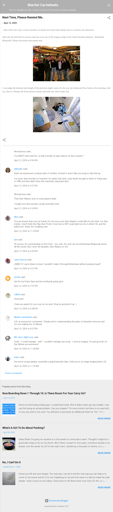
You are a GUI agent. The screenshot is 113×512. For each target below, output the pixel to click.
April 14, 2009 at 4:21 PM (26, 268)
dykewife (18, 169)
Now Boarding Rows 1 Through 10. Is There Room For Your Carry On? (44, 393)
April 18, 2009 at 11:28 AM (26, 348)
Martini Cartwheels (43, 5)
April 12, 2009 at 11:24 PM (26, 231)
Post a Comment (13, 373)
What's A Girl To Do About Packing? (23, 427)
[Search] (109, 5)
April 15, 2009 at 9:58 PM (26, 308)
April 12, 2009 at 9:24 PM (26, 208)
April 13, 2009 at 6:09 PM (26, 251)
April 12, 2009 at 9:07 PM (26, 185)
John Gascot (20, 259)
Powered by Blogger (56, 500)
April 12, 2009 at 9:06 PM (26, 160)
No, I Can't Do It (11, 462)
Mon (16, 217)
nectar (17, 277)
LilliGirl (17, 294)
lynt (16, 239)
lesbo (16, 357)
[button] (109, 18)
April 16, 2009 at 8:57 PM (26, 328)
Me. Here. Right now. (24, 337)
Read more (104, 418)
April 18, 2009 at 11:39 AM (26, 366)
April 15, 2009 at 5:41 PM (26, 286)
